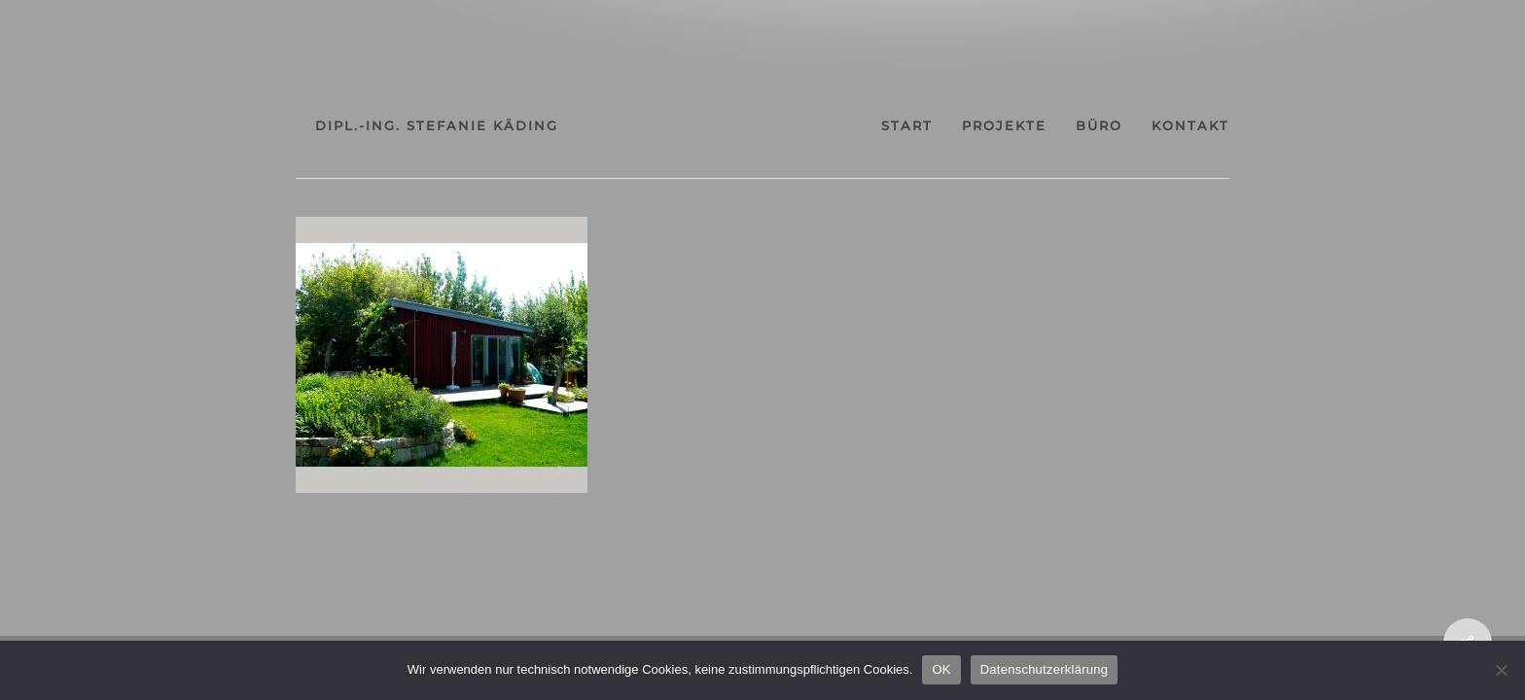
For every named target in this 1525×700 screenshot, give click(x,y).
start (922, 126)
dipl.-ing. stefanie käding (368, 125)
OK (941, 669)
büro (1149, 126)
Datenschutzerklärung (1044, 669)
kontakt (1258, 126)
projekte (1037, 126)
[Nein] (1500, 670)
